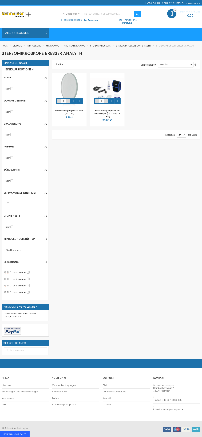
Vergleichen (153, 3)
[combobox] (101, 14)
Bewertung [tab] (11, 262)
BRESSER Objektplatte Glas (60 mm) (69, 112)
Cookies (107, 404)
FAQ (105, 385)
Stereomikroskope (74, 45)
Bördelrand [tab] (12, 169)
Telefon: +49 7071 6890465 (167, 400)
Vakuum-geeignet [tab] (15, 100)
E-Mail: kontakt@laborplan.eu (168, 409)
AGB (4, 404)
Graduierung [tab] (12, 123)
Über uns (6, 385)
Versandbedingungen (64, 385)
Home (5, 45)
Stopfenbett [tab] (12, 215)
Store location (59, 391)
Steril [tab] (7, 77)
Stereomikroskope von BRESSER (133, 45)
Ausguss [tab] (9, 146)
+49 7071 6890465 (72, 20)
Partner (56, 398)
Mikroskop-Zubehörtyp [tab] (19, 238)
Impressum (8, 398)
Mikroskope (52, 45)
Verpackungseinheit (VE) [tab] (19, 192)
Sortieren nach (148, 64)
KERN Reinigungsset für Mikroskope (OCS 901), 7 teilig (107, 113)
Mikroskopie (34, 45)
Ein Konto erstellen (174, 3)
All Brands (46, 343)
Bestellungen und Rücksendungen (20, 391)
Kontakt (107, 398)
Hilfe (120, 19)
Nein (10, 88)
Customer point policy (64, 404)
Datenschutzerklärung (114, 391)
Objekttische (14, 250)
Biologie (18, 45)
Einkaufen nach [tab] (15, 63)
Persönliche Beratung (129, 21)
